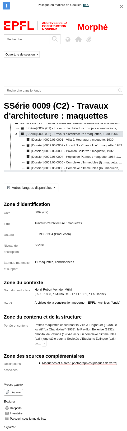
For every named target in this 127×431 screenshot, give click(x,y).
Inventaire (14, 413)
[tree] (63, 147)
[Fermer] (121, 6)
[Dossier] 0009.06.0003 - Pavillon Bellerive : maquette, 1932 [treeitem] (69, 151)
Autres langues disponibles (29, 188)
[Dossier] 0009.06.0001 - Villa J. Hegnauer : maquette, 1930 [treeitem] (69, 140)
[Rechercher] (27, 39)
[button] (78, 39)
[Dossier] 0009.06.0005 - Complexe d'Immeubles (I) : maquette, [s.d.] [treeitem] (74, 162)
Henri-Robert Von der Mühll (53, 289)
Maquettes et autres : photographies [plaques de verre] (79, 363)
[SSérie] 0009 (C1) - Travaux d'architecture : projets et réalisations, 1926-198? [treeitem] (71, 128)
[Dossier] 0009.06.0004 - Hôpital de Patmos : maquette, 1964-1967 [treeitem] (74, 157)
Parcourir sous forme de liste (25, 418)
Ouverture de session (20, 54)
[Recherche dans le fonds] (61, 90)
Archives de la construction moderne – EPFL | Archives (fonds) (77, 302)
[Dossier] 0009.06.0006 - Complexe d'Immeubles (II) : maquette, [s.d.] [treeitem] (74, 168)
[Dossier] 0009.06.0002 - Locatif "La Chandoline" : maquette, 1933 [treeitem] (73, 145)
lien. (86, 5)
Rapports (13, 408)
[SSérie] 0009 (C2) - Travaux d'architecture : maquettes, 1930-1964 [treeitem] (68, 134)
